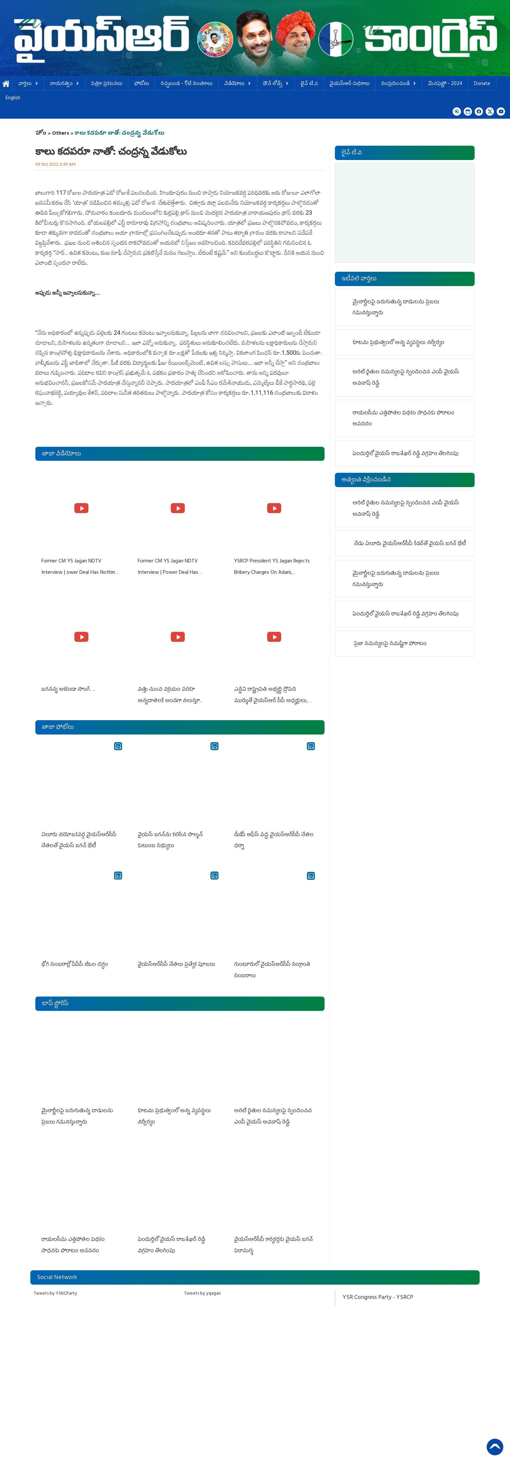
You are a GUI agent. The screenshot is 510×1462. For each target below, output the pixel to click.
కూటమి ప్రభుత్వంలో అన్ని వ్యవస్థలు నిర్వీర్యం (398, 343)
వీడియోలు (237, 84)
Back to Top (495, 1447)
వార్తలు (28, 84)
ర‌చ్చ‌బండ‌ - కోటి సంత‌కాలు (186, 84)
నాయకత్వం (64, 84)
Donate (482, 84)
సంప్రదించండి (398, 84)
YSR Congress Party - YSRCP (378, 1291)
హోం (40, 134)
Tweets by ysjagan (202, 1286)
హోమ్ (6, 84)
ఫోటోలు (141, 84)
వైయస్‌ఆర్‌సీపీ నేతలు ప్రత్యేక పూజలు (175, 961)
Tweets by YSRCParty (55, 1286)
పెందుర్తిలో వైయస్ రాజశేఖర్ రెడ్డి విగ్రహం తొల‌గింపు (406, 454)
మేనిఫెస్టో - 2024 (445, 84)
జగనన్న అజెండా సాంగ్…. (67, 688)
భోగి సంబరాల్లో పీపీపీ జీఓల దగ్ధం (74, 961)
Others (60, 134)
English (13, 98)
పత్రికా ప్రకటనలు (106, 84)
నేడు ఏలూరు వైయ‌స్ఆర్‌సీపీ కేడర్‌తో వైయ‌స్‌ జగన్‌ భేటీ (410, 544)
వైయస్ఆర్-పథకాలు (350, 84)
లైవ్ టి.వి (309, 84)
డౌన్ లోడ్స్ (276, 84)
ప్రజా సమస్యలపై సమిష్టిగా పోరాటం (390, 644)
